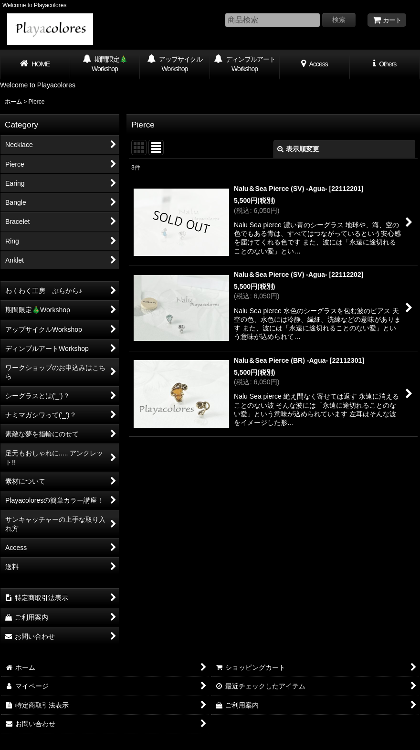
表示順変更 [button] (298, 149)
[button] (385, 64)
